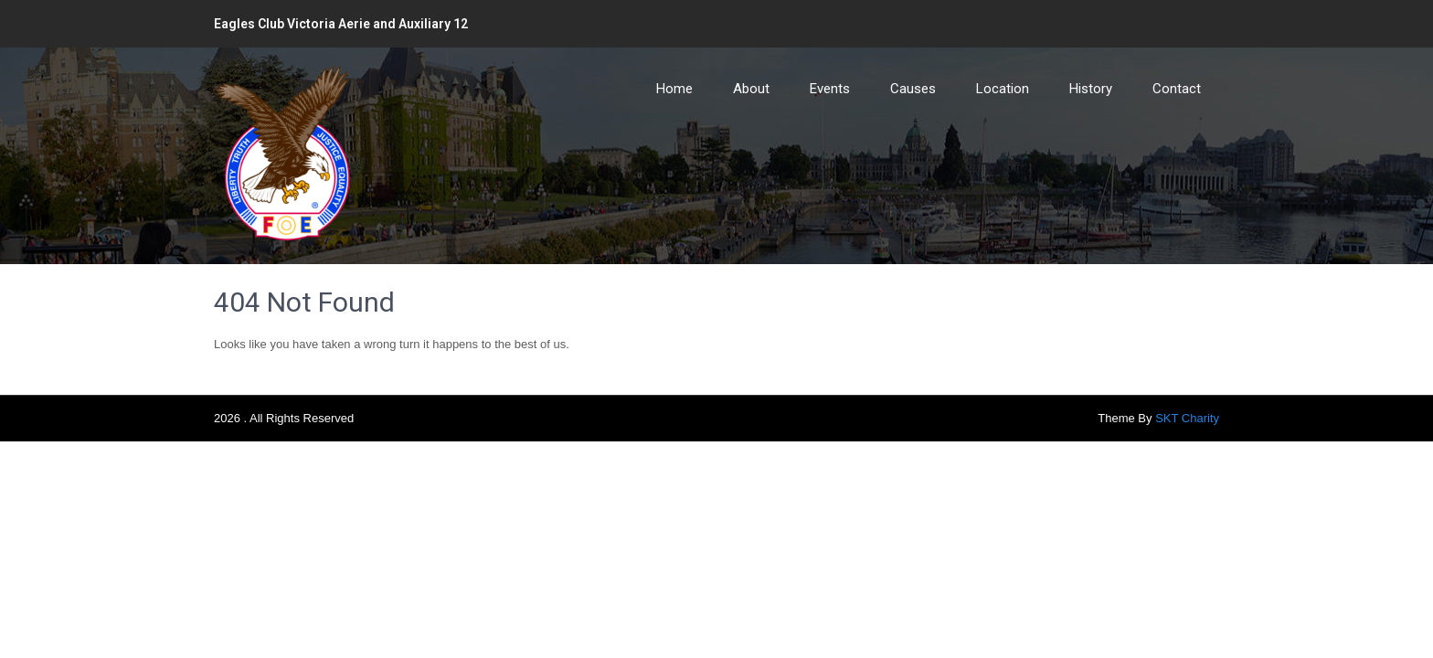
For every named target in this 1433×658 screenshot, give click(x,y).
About (751, 88)
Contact (1176, 88)
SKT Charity (1187, 418)
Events (830, 88)
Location (1002, 88)
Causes (913, 88)
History (1090, 88)
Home (674, 88)
